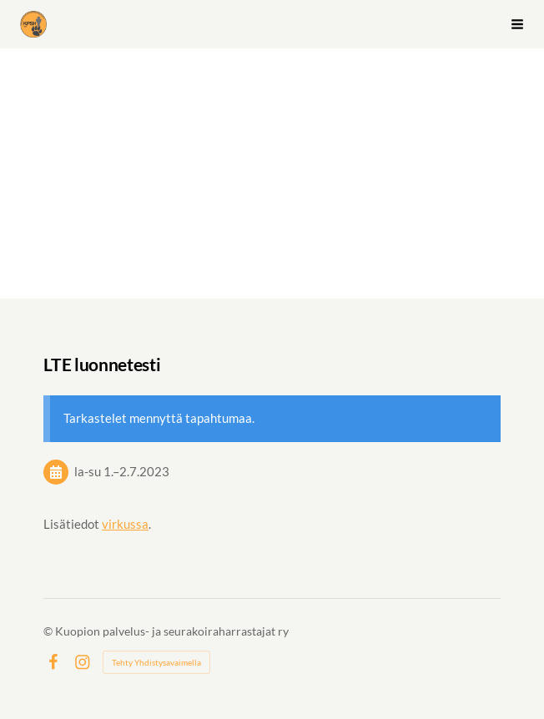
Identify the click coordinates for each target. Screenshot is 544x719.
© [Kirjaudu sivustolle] (49, 631)
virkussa (125, 523)
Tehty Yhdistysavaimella (156, 662)
